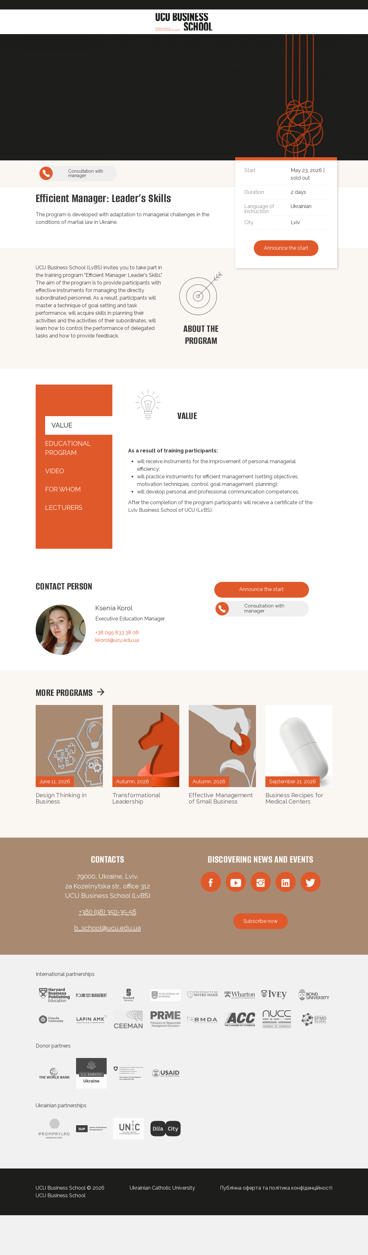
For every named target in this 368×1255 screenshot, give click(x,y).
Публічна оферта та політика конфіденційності (276, 1188)
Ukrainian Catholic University (162, 1188)
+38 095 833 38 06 (117, 633)
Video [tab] (54, 471)
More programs (70, 692)
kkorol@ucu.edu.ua (117, 640)
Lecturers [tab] (63, 507)
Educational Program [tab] (68, 448)
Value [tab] (61, 425)
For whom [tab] (63, 489)
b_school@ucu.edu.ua (107, 928)
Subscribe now (260, 921)
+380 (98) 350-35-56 (107, 912)
